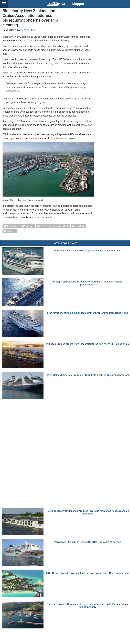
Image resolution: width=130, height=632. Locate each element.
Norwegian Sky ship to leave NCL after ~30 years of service (87, 542)
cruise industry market (53, 226)
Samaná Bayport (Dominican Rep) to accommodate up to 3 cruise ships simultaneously (87, 605)
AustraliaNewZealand (19, 226)
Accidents (30, 30)
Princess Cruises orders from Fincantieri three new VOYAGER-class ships (87, 344)
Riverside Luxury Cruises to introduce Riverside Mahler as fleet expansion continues (87, 512)
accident (79, 226)
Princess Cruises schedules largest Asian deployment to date (87, 250)
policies (11, 231)
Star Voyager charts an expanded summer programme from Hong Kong (87, 313)
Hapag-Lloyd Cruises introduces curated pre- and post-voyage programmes (87, 283)
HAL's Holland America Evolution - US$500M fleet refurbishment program (87, 375)
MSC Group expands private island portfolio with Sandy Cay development (87, 573)
